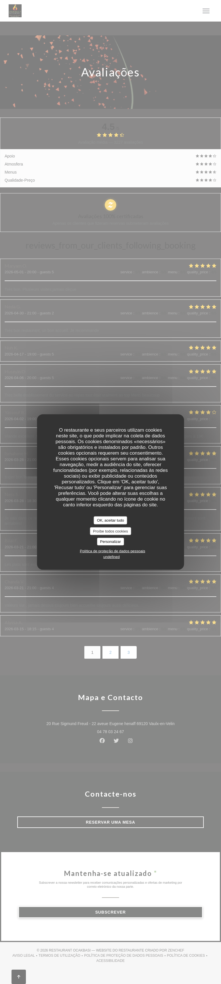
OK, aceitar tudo (110, 520)
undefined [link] (111, 556)
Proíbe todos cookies (110, 531)
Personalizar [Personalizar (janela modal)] (110, 541)
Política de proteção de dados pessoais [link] (112, 551)
